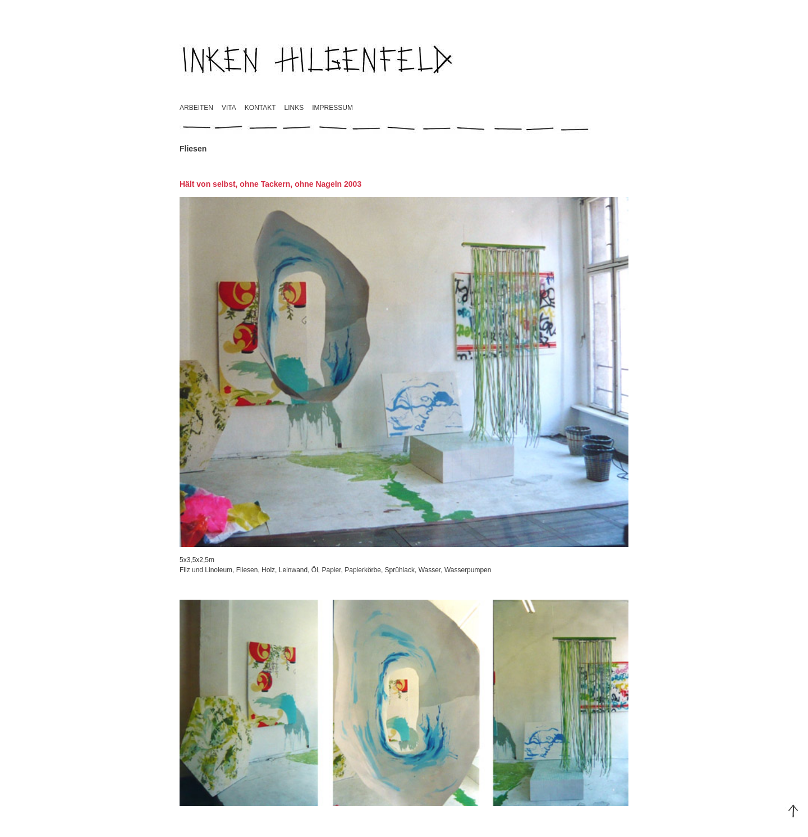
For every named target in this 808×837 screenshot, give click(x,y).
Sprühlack (400, 570)
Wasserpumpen (468, 570)
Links (294, 108)
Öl (314, 570)
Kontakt (260, 108)
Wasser (430, 570)
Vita (229, 108)
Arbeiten (196, 108)
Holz (268, 570)
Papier (331, 570)
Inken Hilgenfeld (318, 59)
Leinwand (293, 570)
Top (793, 811)
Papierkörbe (363, 570)
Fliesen (247, 570)
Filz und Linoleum (206, 570)
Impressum (332, 108)
